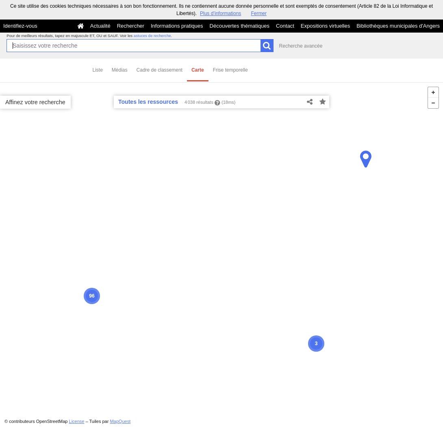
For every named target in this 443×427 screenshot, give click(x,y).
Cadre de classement (159, 70)
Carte (197, 70)
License (77, 421)
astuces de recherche (152, 35)
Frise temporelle (230, 70)
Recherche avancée (301, 46)
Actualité (100, 26)
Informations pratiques (177, 26)
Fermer (259, 13)
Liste (98, 70)
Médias (120, 70)
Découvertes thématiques (239, 26)
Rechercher (130, 26)
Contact (285, 26)
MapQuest (120, 421)
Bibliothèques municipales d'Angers (398, 26)
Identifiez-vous (20, 26)
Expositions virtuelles (325, 26)
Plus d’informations (220, 13)
